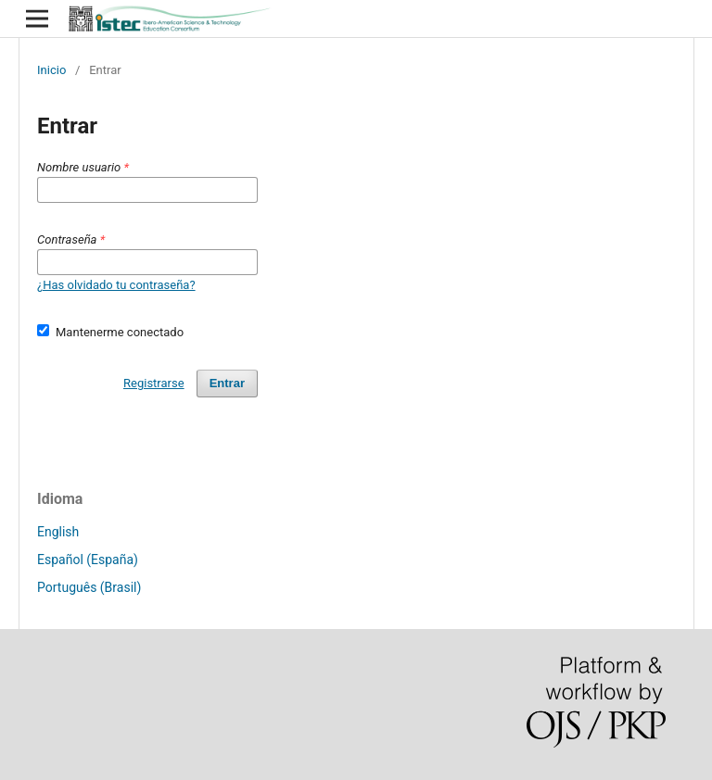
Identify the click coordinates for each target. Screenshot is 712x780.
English (58, 531)
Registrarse (153, 383)
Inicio (51, 70)
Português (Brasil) (89, 587)
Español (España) (87, 559)
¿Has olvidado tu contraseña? (116, 285)
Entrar (227, 383)
